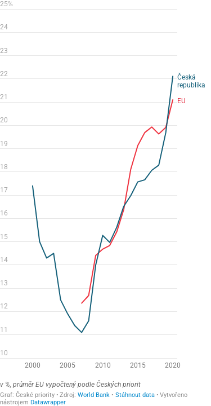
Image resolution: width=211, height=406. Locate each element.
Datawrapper (48, 402)
